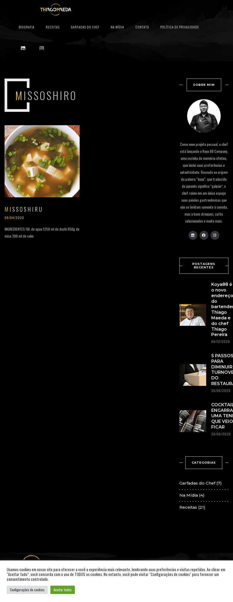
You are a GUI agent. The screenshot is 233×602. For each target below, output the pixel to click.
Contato (142, 27)
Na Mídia (117, 27)
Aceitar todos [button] (63, 589)
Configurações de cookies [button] (27, 589)
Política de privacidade (179, 27)
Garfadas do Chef (85, 27)
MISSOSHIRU (24, 209)
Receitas (53, 27)
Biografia (27, 27)
